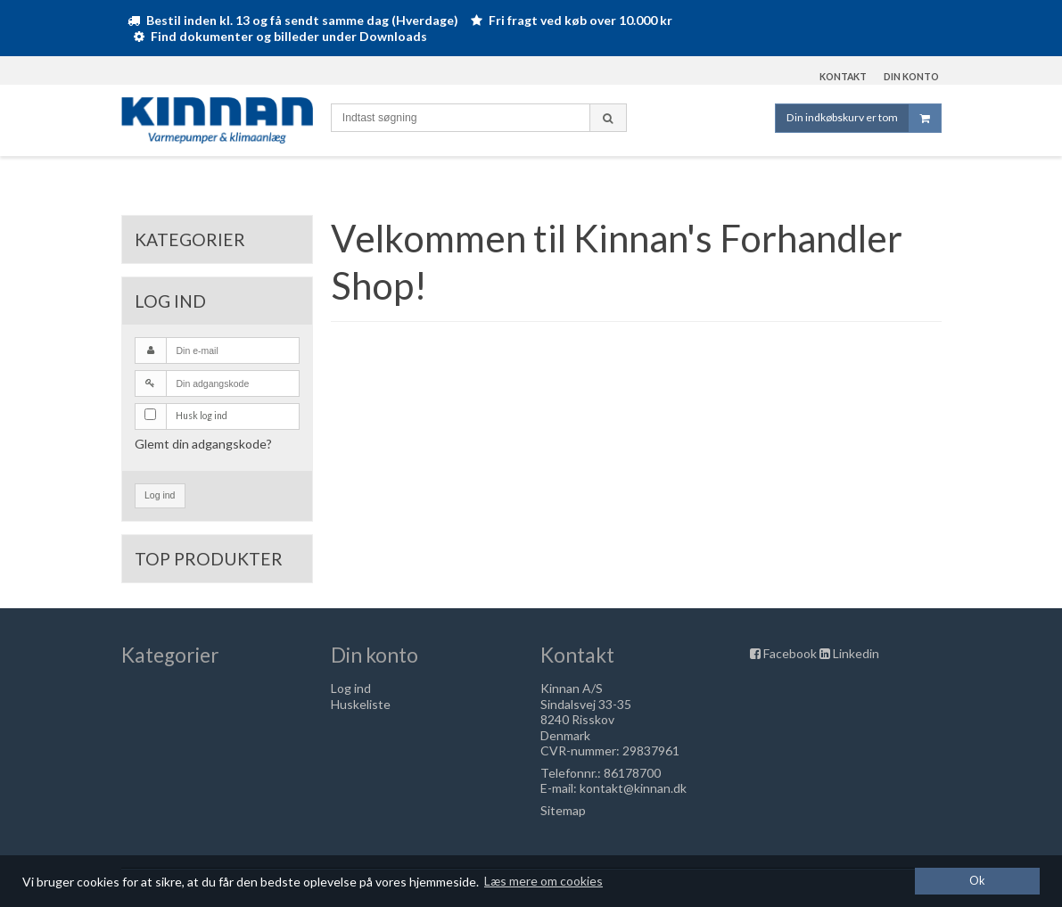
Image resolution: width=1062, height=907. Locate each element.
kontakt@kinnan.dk (633, 788)
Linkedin (856, 653)
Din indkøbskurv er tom (863, 118)
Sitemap (563, 810)
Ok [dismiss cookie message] (977, 880)
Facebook (790, 653)
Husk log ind (201, 415)
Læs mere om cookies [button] (543, 880)
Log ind (159, 495)
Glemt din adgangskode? (203, 443)
